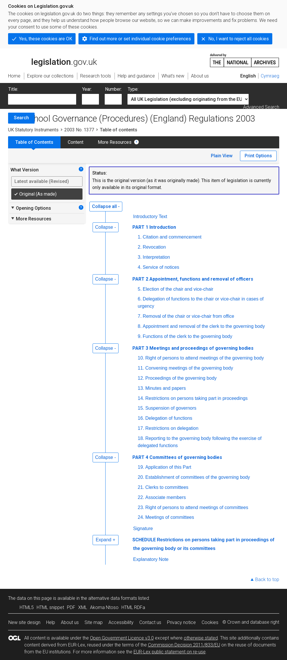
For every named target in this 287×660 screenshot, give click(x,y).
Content (75, 142)
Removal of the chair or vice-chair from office (188, 316)
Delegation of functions (168, 418)
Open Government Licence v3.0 (122, 638)
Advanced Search (261, 107)
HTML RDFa (133, 607)
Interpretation (156, 257)
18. (141, 438)
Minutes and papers (165, 388)
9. (140, 336)
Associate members (165, 497)
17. (141, 428)
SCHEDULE (144, 539)
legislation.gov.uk (52, 60)
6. (140, 298)
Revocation (154, 247)
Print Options (258, 155)
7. (140, 316)
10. (141, 357)
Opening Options (30, 208)
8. (140, 326)
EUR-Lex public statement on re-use (170, 652)
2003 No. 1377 (79, 130)
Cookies (210, 622)
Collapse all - (106, 206)
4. (140, 267)
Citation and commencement (172, 237)
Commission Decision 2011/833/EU (184, 645)
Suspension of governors (170, 408)
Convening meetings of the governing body (189, 368)
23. (141, 507)
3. (140, 257)
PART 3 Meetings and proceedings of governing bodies (193, 348)
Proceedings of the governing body (181, 378)
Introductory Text (150, 216)
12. (141, 378)
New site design (24, 622)
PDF (71, 607)
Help (50, 622)
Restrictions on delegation (171, 428)
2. (140, 247)
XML (82, 607)
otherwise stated (201, 638)
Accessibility (121, 622)
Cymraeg (270, 76)
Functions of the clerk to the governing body (187, 336)
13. (141, 388)
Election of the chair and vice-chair (178, 289)
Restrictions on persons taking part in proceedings (196, 398)
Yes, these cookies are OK (45, 38)
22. (141, 497)
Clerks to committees (166, 487)
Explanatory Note (151, 559)
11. (141, 368)
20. (141, 477)
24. (141, 517)
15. (141, 408)
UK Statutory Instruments (33, 130)
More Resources (115, 142)
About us (70, 622)
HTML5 (27, 607)
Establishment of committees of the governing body (197, 477)
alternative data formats (112, 598)
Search (21, 117)
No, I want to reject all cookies (238, 38)
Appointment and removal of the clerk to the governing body (204, 326)
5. (140, 289)
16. (141, 418)
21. (141, 487)
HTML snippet (50, 607)
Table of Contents (34, 142)
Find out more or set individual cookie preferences (140, 38)
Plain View (221, 155)
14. (141, 398)
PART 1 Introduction (154, 227)
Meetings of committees (169, 517)
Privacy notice (181, 622)
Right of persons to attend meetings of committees (196, 507)
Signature (143, 528)
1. (140, 237)
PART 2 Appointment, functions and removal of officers (192, 279)
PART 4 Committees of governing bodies (177, 457)
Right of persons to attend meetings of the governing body (204, 357)
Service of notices (161, 267)
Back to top (267, 579)
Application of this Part (168, 467)
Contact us (150, 622)
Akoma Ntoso (104, 607)
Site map (94, 622)
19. (141, 467)
